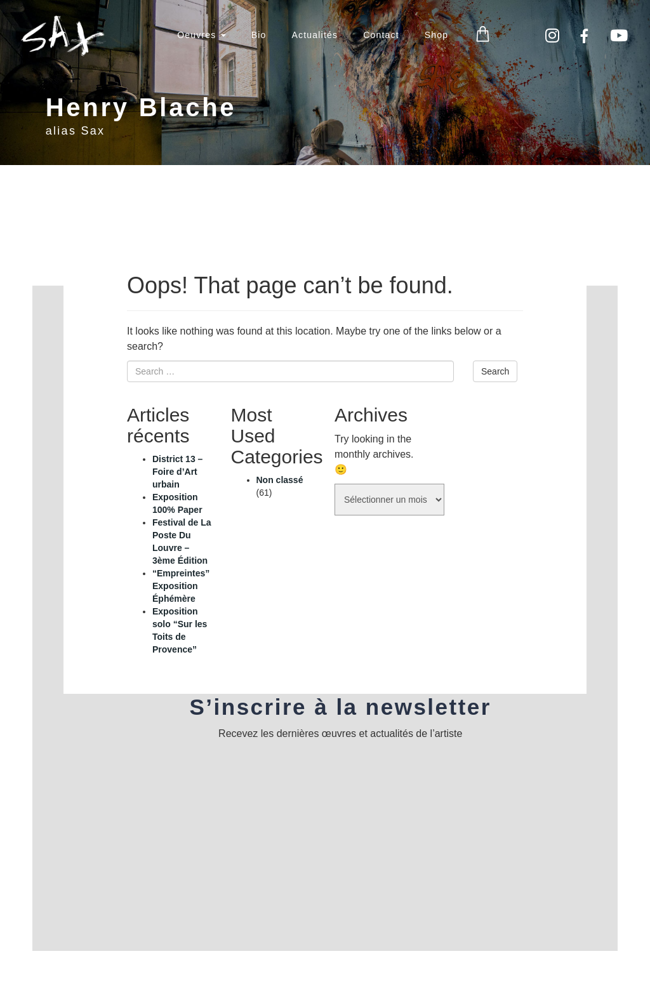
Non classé (279, 480)
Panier (483, 34)
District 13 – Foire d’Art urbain (177, 471)
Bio (259, 35)
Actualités (314, 35)
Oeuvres (201, 35)
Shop (437, 35)
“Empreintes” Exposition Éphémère (180, 586)
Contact (381, 35)
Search (495, 371)
